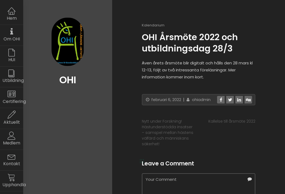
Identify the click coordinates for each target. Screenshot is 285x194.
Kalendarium (153, 25)
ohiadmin (198, 99)
